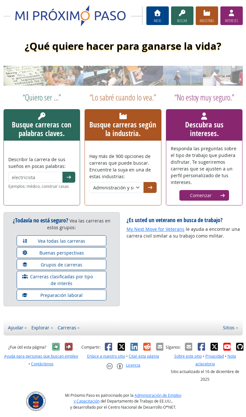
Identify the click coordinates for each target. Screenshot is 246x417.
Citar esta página (144, 356)
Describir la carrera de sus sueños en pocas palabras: (37, 162)
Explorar (40, 328)
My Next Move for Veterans (155, 229)
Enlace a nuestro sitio (106, 356)
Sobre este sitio (188, 356)
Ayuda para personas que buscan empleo (41, 356)
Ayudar (15, 328)
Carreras (67, 328)
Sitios (228, 328)
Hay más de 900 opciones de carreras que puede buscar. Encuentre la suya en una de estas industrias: (120, 166)
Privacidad (214, 356)
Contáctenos (42, 364)
